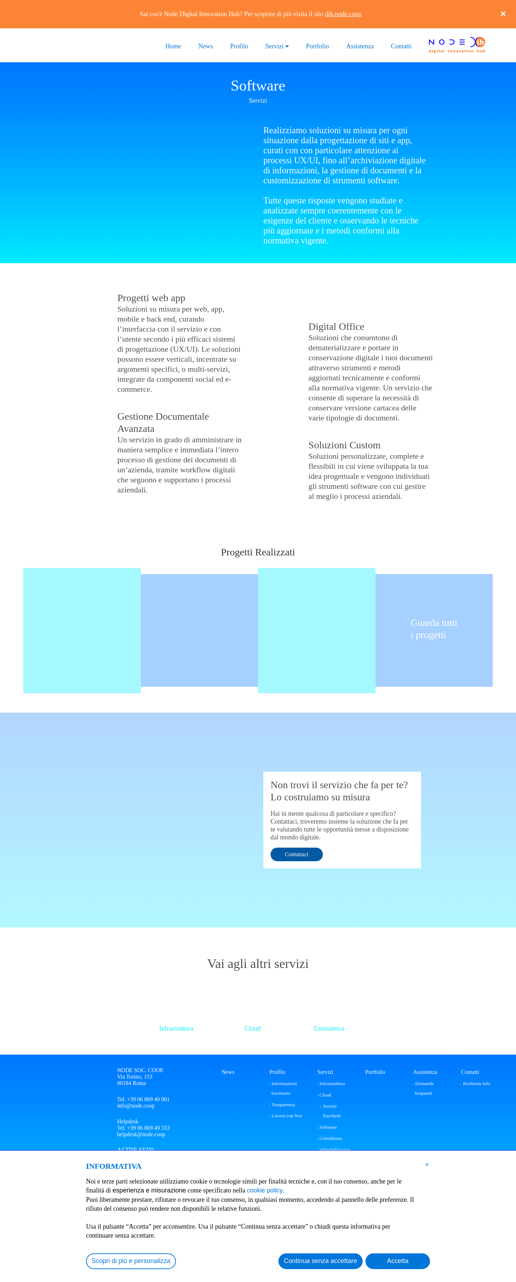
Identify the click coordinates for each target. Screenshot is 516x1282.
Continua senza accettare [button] (320, 1260)
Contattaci (297, 854)
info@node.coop (136, 1106)
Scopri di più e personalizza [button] (131, 1260)
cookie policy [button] (265, 1190)
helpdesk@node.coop (141, 1135)
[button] (427, 1164)
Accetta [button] (397, 1260)
